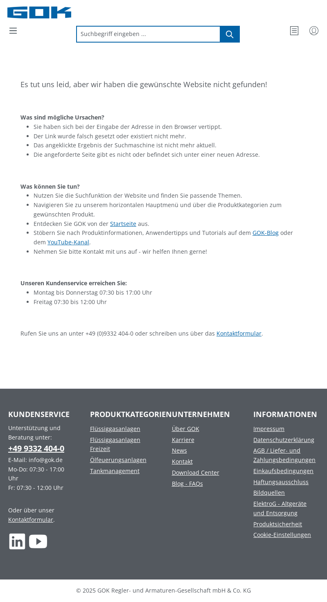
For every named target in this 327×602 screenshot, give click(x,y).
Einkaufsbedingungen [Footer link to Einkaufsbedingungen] (283, 471)
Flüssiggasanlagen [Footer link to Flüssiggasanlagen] (115, 429)
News (179, 450)
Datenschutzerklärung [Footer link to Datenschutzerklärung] (283, 440)
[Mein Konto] (314, 30)
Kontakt (182, 461)
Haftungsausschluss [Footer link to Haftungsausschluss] (281, 482)
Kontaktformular (239, 333)
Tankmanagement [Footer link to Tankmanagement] (115, 471)
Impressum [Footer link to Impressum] (268, 429)
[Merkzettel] (294, 31)
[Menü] (13, 31)
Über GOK (185, 429)
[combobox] (148, 34)
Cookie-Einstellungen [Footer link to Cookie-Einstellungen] (282, 535)
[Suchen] (230, 34)
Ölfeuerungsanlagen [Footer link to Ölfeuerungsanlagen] (118, 460)
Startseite (123, 224)
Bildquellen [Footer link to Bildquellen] (269, 492)
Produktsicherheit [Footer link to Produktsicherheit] (277, 524)
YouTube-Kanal (68, 242)
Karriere (183, 440)
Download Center (195, 472)
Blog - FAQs (187, 483)
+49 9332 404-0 (36, 448)
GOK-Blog (266, 233)
